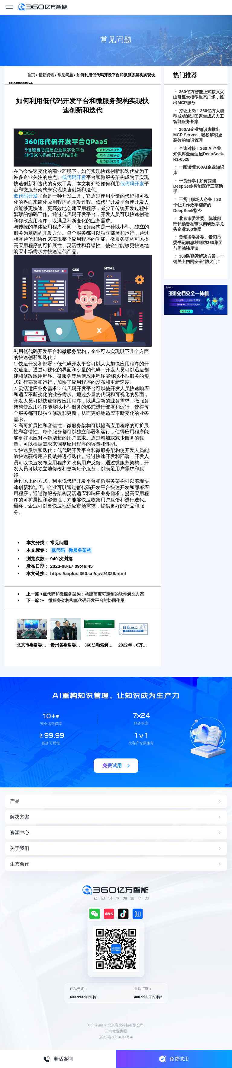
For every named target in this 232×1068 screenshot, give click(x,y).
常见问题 (65, 75)
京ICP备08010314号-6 (116, 1037)
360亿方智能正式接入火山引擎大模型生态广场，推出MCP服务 (198, 97)
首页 (31, 75)
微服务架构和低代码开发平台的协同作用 (86, 600)
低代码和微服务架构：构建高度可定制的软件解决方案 (93, 594)
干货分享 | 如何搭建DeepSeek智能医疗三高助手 (198, 186)
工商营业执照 (116, 1031)
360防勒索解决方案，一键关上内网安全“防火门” (198, 259)
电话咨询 (58, 1059)
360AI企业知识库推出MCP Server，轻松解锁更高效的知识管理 (197, 135)
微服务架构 (80, 550)
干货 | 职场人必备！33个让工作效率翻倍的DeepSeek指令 (197, 205)
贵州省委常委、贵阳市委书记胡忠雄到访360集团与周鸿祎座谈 (197, 242)
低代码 (58, 550)
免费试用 (174, 1058)
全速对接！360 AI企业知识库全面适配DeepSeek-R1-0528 (198, 154)
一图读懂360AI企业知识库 (198, 170)
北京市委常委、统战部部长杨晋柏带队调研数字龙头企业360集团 (198, 224)
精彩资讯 (46, 75)
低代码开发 (74, 177)
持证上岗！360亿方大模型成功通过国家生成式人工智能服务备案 (198, 116)
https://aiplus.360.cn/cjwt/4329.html (88, 573)
